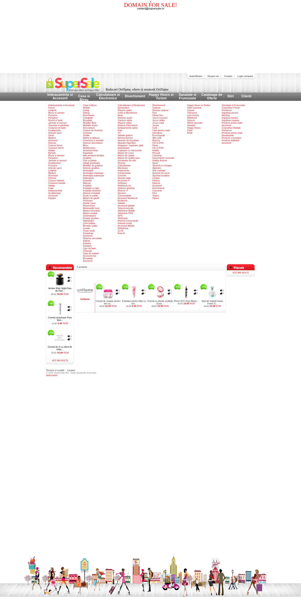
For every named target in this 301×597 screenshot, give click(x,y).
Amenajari (88, 170)
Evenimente (158, 188)
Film (154, 193)
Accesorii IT (124, 180)
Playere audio (125, 110)
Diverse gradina (91, 168)
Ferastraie (88, 233)
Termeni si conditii (55, 370)
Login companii (245, 76)
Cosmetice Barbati (231, 128)
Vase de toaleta (91, 253)
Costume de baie (57, 128)
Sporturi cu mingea (162, 165)
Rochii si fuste (55, 120)
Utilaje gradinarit (91, 163)
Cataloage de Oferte (212, 96)
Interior (86, 241)
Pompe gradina (91, 218)
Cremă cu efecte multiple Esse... (160, 302)
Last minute (193, 115)
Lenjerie (52, 110)
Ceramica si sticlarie (93, 140)
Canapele (88, 118)
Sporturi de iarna (160, 173)
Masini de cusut (126, 153)
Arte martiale (158, 170)
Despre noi (213, 76)
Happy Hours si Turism (161, 96)
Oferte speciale (195, 123)
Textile (86, 135)
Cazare (190, 110)
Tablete (121, 203)
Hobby (155, 150)
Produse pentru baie (232, 123)
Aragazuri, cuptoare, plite (130, 145)
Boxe (120, 115)
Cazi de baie (89, 248)
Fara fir (121, 233)
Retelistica (123, 228)
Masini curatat (90, 213)
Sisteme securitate (92, 238)
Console (122, 175)
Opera (155, 198)
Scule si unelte (90, 195)
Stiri (230, 96)
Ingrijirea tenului (230, 118)
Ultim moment (194, 107)
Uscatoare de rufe (127, 160)
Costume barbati (56, 183)
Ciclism (156, 178)
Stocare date (124, 178)
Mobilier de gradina (93, 165)
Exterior (87, 243)
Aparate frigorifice (127, 143)
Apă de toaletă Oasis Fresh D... (212, 302)
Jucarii (155, 125)
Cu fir (120, 230)
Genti (51, 135)
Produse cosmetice (231, 138)
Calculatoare (124, 165)
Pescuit (156, 153)
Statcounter (52, 375)
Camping (157, 155)
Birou (85, 145)
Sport (155, 163)
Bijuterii (52, 138)
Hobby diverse (159, 160)
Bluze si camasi (56, 112)
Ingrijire (52, 198)
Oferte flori (157, 115)
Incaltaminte (54, 130)
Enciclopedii (158, 135)
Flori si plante (90, 160)
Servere (122, 193)
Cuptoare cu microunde (130, 150)
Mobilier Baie (89, 123)
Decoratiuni (89, 128)
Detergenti (88, 178)
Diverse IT (123, 190)
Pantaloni (53, 118)
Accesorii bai (89, 256)
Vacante (191, 125)
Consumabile (124, 195)
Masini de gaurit (91, 198)
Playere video (125, 123)
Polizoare (88, 200)
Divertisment (135, 96)
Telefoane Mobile (126, 210)
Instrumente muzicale (163, 158)
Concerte (157, 190)
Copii (51, 188)
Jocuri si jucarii (159, 118)
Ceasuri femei (55, 145)
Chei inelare (89, 223)
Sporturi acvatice (161, 175)
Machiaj (226, 115)
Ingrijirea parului (230, 112)
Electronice (123, 107)
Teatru (155, 195)
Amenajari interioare (93, 173)
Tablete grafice (125, 135)
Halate (51, 150)
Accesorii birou (90, 150)
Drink (190, 133)
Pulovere (52, 115)
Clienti (246, 96)
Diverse (52, 143)
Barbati (52, 153)
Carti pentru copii (161, 130)
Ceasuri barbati (56, 180)
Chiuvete (87, 251)
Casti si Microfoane (127, 112)
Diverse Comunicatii (128, 220)
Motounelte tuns (91, 208)
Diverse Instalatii (91, 193)
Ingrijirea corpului (230, 120)
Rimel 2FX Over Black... (186, 301)
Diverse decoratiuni (93, 143)
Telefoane (123, 218)
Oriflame (85, 299)
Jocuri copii (158, 123)
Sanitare (87, 246)
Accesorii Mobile (126, 225)
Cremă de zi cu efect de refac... (60, 348)
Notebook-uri (124, 185)
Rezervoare (89, 205)
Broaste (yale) (90, 225)
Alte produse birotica (93, 155)
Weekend (192, 118)
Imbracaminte (55, 190)
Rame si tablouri (91, 138)
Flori (154, 112)
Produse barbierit (230, 140)
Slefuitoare (88, 220)
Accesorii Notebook (128, 198)
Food (189, 130)
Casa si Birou (84, 97)
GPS (120, 215)
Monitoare (123, 168)
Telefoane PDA (125, 213)
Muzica (156, 140)
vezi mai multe (60, 360)
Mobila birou (89, 148)
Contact (228, 76)
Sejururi (191, 120)
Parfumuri (227, 110)
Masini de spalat (126, 155)
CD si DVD (157, 143)
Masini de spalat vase (129, 158)
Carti (154, 128)
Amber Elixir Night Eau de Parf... (59, 289)
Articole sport (55, 133)
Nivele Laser (89, 203)
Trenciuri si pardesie (58, 125)
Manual (87, 183)
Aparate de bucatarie (128, 140)
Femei (51, 107)
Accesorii (53, 140)
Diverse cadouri (160, 110)
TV (119, 133)
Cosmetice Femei (231, 107)
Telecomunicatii (125, 208)
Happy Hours (193, 128)
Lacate (86, 228)
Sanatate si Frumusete (187, 96)
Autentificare (195, 76)
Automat (87, 180)
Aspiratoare (123, 148)
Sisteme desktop (126, 188)
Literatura (157, 133)
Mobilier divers (90, 125)
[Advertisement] (150, 42)
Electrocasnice (125, 138)
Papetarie (88, 153)
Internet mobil (125, 223)
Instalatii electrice (92, 190)
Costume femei (56, 148)
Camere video (125, 120)
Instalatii (87, 185)
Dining (86, 112)
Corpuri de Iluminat (92, 130)
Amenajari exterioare (93, 175)
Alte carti (156, 138)
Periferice (122, 200)
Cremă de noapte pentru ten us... (108, 302)
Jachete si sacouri (57, 123)
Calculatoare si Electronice (108, 96)
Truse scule (89, 230)
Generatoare (89, 215)
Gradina (87, 158)
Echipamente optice (128, 128)
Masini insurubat (91, 210)
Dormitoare (88, 115)
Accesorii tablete (126, 205)
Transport (192, 112)
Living (86, 110)
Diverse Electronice (128, 125)
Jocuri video (158, 120)
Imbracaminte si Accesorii (60, 96)
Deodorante (228, 135)
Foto (120, 130)
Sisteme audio (125, 118)
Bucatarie (88, 258)
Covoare (87, 133)
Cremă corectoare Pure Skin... (60, 318)
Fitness (156, 180)
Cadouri (156, 107)
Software (122, 183)
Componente (124, 173)
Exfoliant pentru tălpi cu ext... (134, 302)
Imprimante (123, 170)
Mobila (86, 107)
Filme (155, 145)
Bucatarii (87, 120)
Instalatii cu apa (91, 188)
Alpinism (156, 168)
